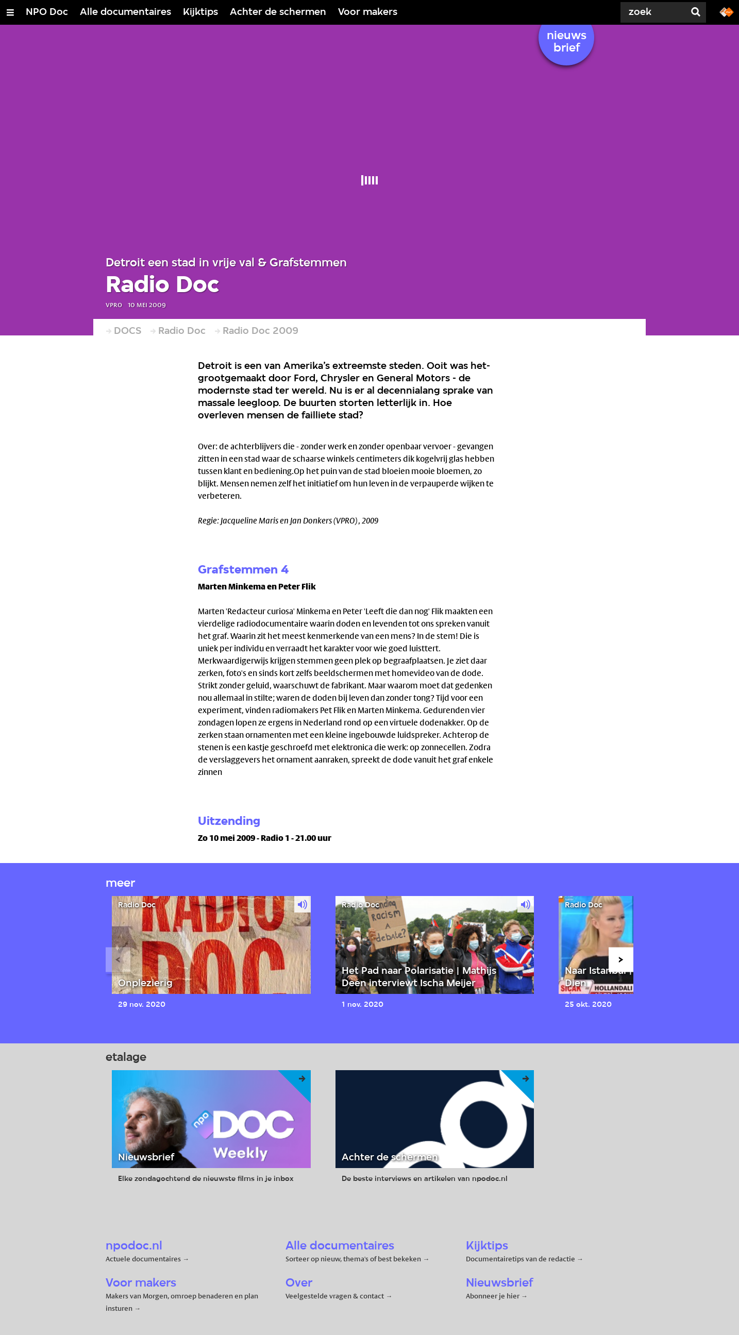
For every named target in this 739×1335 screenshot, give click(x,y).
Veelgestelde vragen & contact (334, 1296)
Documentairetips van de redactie (520, 1259)
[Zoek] (646, 12)
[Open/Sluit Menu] (10, 12)
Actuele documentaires (143, 1259)
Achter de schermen (278, 12)
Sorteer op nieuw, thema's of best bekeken (353, 1259)
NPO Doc (47, 12)
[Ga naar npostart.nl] (726, 11)
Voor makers (367, 12)
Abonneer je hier (493, 1296)
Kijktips (200, 12)
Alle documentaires (125, 12)
